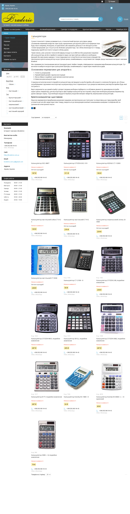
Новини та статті (10, 59)
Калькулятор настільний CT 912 (76, 220)
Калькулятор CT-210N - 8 (73, 280)
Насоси (108, 29)
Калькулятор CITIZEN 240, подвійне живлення (110, 281)
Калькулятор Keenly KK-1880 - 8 (76, 397)
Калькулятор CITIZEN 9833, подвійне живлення (45, 340)
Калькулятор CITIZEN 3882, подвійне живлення (110, 340)
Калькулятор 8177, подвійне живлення (46, 397)
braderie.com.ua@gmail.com (13, 162)
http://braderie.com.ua (11, 155)
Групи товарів (10, 38)
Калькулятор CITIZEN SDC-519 (75, 163)
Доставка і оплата (10, 52)
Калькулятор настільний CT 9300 (44, 278)
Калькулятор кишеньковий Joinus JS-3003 (111, 221)
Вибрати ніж (30, 29)
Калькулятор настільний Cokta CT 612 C (46, 221)
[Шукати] (100, 19)
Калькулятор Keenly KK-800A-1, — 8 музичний (110, 398)
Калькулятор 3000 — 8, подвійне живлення (44, 456)
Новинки (7, 41)
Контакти (7, 56)
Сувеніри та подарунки (69, 29)
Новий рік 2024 (121, 29)
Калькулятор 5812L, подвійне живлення (75, 340)
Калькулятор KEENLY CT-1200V (108, 163)
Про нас (6, 45)
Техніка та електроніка (12, 29)
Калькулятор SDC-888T (40, 163)
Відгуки (6, 48)
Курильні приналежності (92, 29)
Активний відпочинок (47, 29)
